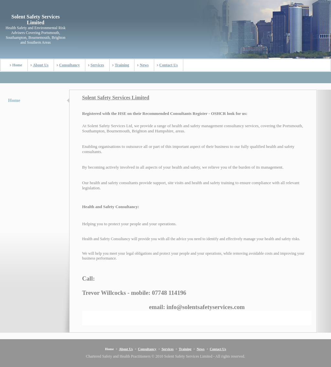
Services (97, 65)
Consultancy (69, 65)
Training (122, 65)
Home (17, 65)
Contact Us (168, 65)
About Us (40, 65)
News (144, 65)
